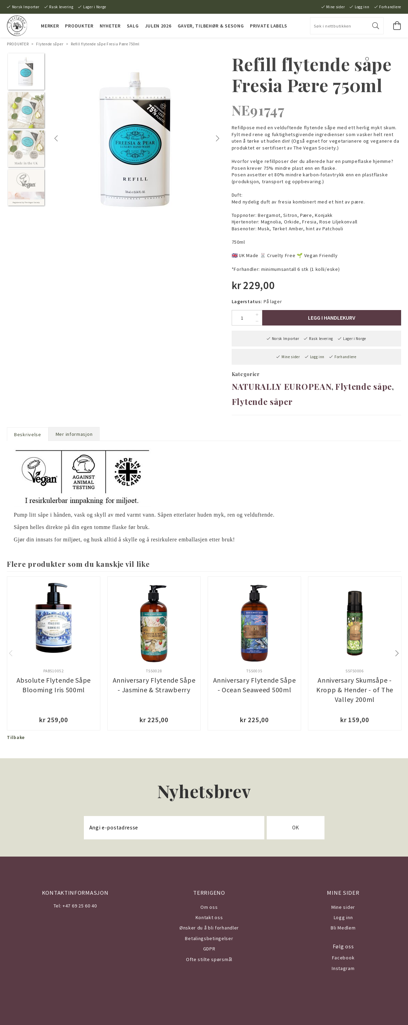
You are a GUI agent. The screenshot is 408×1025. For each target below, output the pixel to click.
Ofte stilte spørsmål (209, 959)
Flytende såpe (363, 386)
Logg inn (362, 6)
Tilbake (16, 737)
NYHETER (110, 26)
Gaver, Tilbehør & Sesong (211, 26)
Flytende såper (49, 44)
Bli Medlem (343, 928)
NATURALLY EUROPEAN (282, 386)
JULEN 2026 (158, 26)
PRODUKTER (79, 26)
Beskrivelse (27, 434)
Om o (206, 907)
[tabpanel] (137, 138)
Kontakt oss (209, 917)
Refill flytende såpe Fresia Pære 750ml (105, 44)
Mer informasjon (74, 434)
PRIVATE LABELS (268, 26)
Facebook (343, 958)
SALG (133, 26)
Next (218, 138)
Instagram (343, 968)
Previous (57, 138)
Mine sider (335, 6)
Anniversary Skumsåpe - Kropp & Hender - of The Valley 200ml (354, 690)
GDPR (209, 949)
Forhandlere (390, 6)
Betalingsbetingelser (209, 938)
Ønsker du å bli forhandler (209, 928)
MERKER (50, 26)
